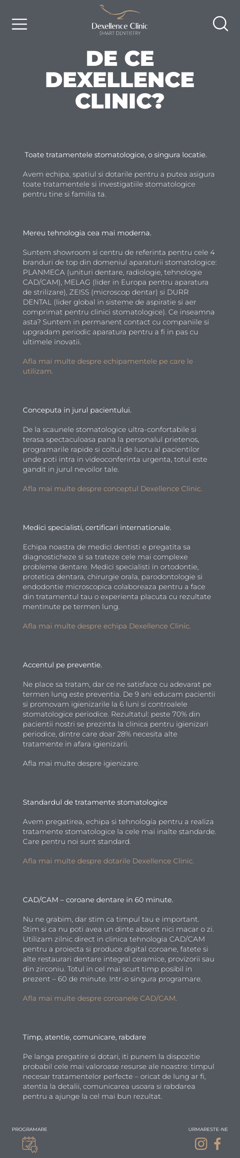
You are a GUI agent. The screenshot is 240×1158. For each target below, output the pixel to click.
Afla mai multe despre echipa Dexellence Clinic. (108, 625)
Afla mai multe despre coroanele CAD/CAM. (100, 998)
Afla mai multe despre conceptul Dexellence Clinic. (112, 488)
